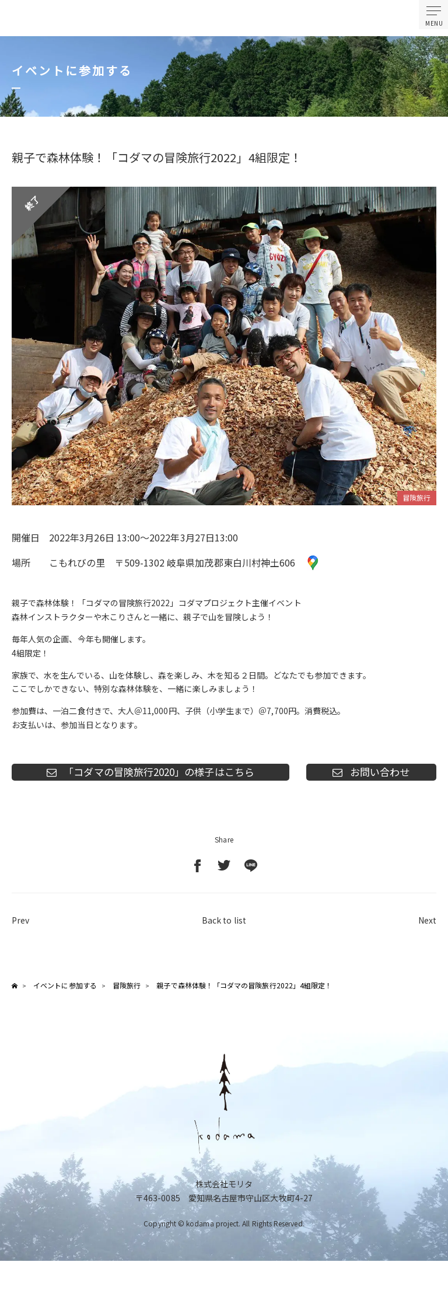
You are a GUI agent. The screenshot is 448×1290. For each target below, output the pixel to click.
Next (427, 927)
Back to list (224, 927)
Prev (20, 927)
